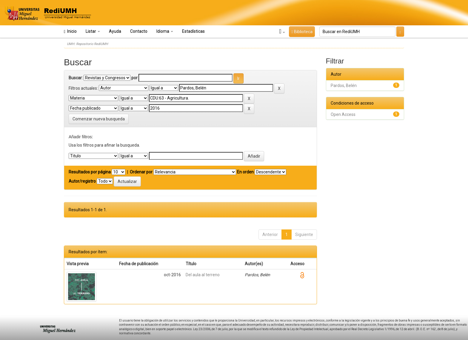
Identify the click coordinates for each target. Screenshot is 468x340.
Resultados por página (90, 172)
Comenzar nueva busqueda (99, 119)
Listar (93, 31)
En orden (245, 172)
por (134, 77)
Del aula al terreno (203, 274)
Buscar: (76, 77)
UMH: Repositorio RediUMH (87, 44)
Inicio (70, 31)
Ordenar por (141, 172)
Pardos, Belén (344, 85)
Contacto (138, 31)
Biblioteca (301, 31)
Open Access (343, 114)
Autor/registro (82, 181)
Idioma (164, 31)
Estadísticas (193, 31)
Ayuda (115, 31)
